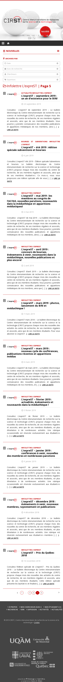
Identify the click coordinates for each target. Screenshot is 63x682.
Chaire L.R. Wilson (36, 681)
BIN (28, 35)
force (31, 679)
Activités (44, 609)
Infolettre (19, 35)
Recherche (13, 609)
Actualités (57, 609)
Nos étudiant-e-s (53, 607)
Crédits (37, 622)
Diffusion (32, 609)
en (29, 38)
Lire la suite (50, 235)
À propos (13, 607)
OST (33, 35)
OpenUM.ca (41, 679)
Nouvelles (12, 50)
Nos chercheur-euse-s (31, 607)
